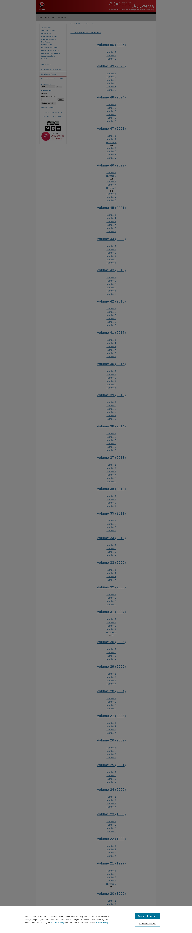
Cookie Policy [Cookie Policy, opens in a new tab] (102, 922)
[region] (96, 919)
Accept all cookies (147, 916)
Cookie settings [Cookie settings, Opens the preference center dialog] (147, 923)
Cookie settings (58, 922)
